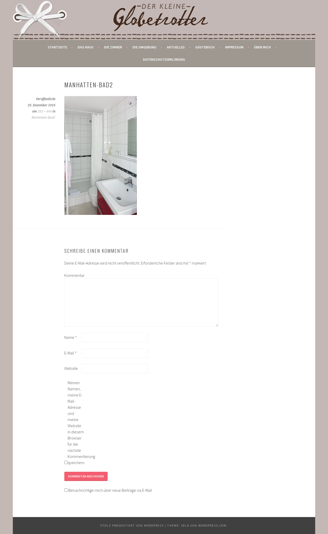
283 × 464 (45, 111)
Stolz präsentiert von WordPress (132, 525)
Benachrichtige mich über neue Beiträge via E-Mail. (110, 490)
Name (70, 337)
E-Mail (70, 352)
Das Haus (86, 47)
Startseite (57, 47)
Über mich (262, 47)
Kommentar (72, 275)
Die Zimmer (113, 47)
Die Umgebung (144, 47)
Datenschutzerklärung (164, 59)
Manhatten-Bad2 (43, 117)
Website (71, 368)
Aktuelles (176, 47)
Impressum (234, 47)
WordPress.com (212, 525)
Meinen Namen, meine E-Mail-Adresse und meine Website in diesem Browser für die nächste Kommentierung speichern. (76, 422)
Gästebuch (204, 47)
